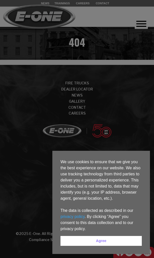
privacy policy (72, 216)
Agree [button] (101, 241)
